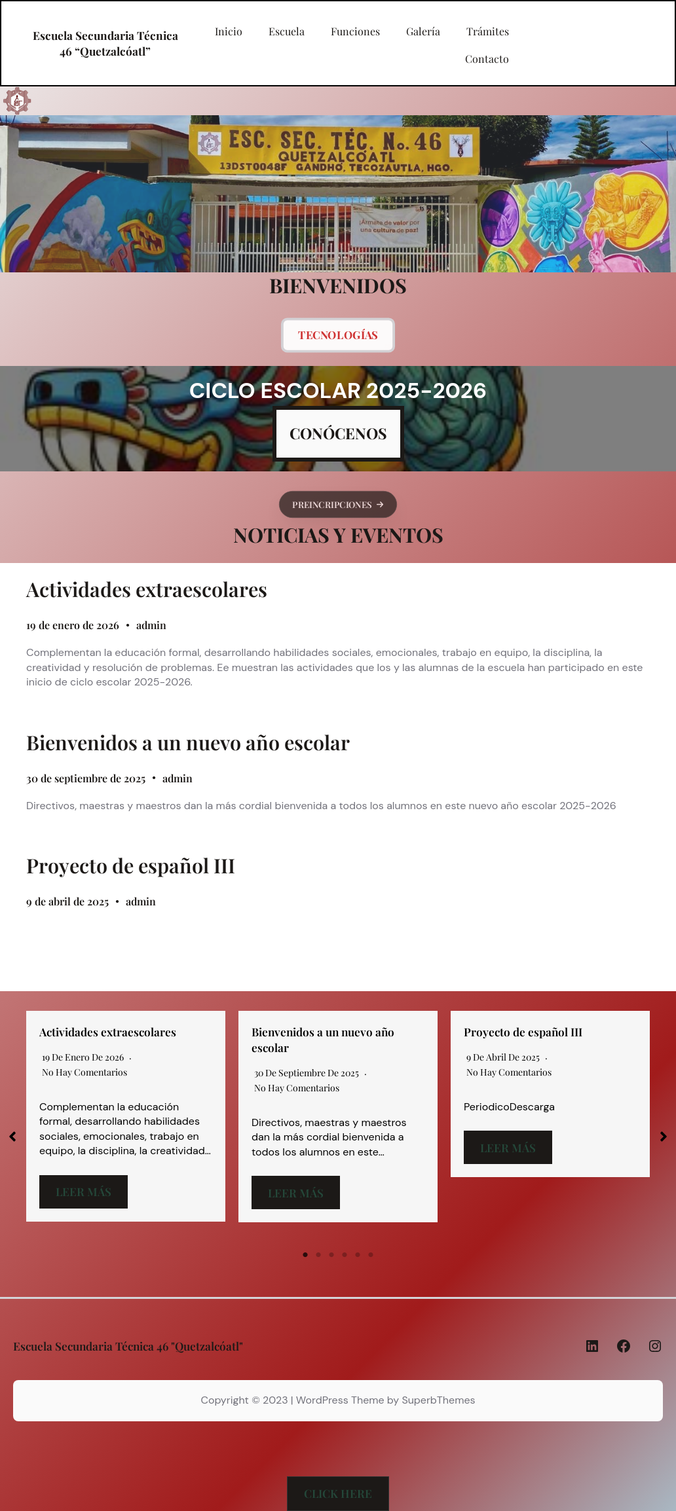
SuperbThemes (438, 1400)
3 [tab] (331, 1255)
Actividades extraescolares (146, 589)
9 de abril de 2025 (67, 901)
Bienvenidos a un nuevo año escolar (188, 742)
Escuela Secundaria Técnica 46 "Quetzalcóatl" (128, 1345)
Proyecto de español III (130, 865)
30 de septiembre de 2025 (85, 778)
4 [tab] (344, 1255)
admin (151, 625)
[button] (337, 504)
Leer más (83, 1191)
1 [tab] (305, 1255)
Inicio (228, 31)
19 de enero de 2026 (72, 625)
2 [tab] (318, 1255)
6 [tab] (370, 1255)
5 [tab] (357, 1255)
